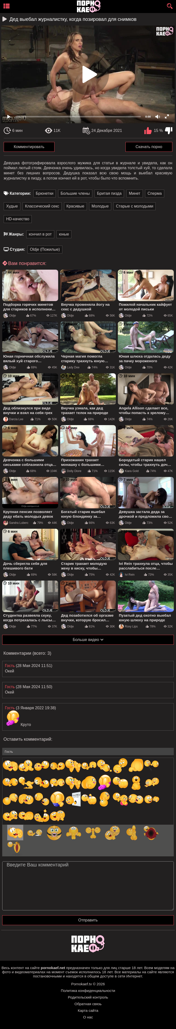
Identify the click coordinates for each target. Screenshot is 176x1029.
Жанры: (16, 234)
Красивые (75, 206)
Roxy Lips (128, 626)
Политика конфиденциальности (88, 990)
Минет (134, 193)
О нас (88, 1017)
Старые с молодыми (134, 206)
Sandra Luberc (15, 522)
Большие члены (75, 193)
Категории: (20, 193)
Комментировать (29, 147)
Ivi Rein (127, 574)
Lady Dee (70, 367)
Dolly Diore (71, 471)
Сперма (155, 193)
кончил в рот (40, 234)
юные (64, 234)
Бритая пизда (109, 193)
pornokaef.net (53, 968)
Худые (12, 206)
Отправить (88, 920)
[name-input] (88, 751)
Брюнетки (45, 193)
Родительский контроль (88, 997)
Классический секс (42, 206)
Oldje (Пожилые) (45, 249)
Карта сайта (88, 1010)
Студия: (17, 249)
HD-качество (17, 219)
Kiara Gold (129, 471)
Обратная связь (88, 1004)
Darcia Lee (13, 419)
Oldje (9, 315)
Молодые (100, 206)
